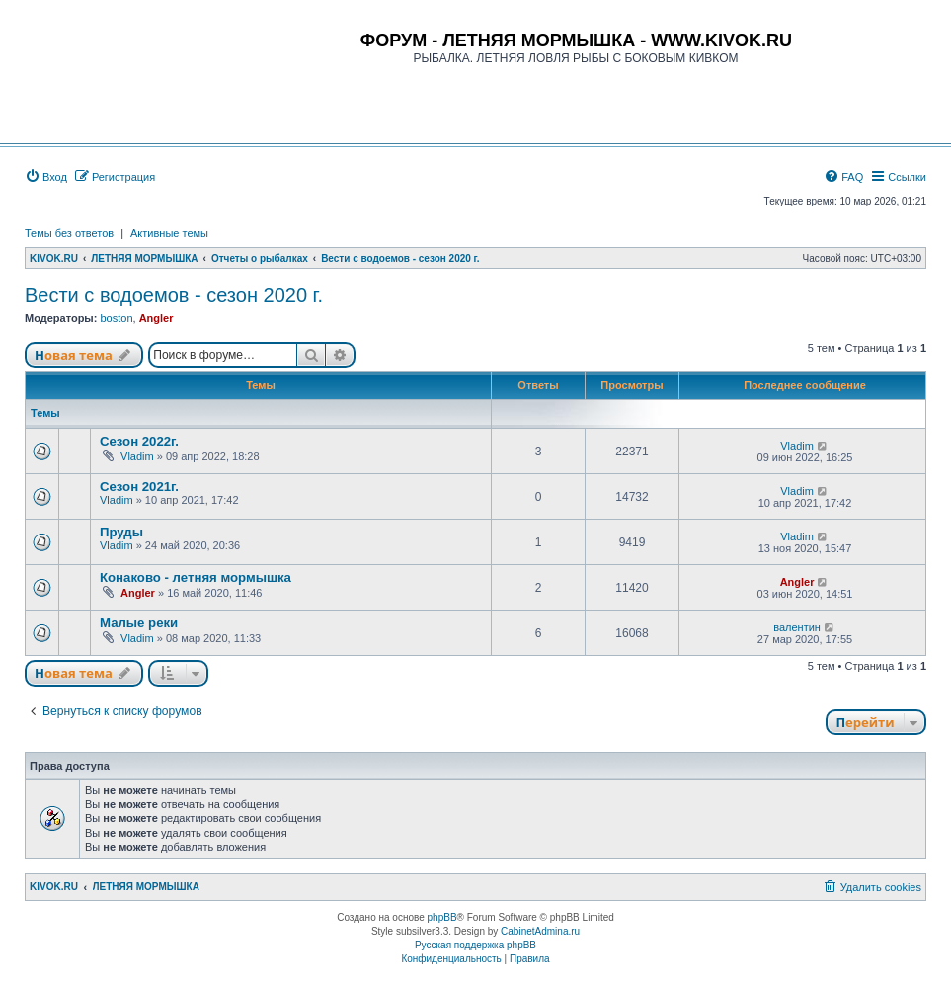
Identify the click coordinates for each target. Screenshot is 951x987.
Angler (156, 318)
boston (116, 318)
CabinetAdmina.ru (540, 931)
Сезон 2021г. (139, 486)
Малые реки (139, 623)
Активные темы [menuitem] (169, 233)
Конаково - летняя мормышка (195, 577)
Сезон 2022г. (139, 441)
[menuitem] (46, 177)
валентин (797, 627)
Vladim (137, 456)
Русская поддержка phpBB (475, 945)
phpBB (442, 917)
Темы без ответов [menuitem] (69, 233)
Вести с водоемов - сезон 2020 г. (174, 295)
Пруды (121, 532)
